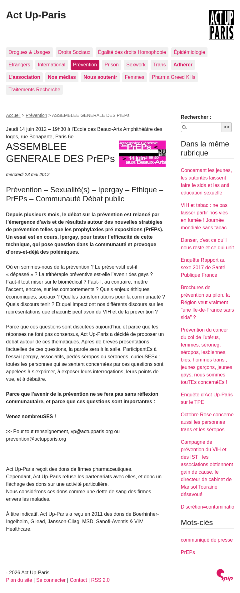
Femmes (134, 77)
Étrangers (19, 64)
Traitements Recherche (34, 89)
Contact (78, 580)
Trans (159, 64)
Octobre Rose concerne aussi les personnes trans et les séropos (207, 422)
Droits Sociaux (74, 52)
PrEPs (188, 552)
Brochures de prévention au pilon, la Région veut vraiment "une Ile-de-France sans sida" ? (207, 302)
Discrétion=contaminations (210, 506)
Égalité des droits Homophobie (132, 52)
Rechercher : (196, 117)
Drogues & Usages (29, 52)
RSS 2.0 (100, 580)
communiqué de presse (207, 540)
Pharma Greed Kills (173, 77)
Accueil (13, 115)
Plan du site (19, 580)
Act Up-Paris (36, 15)
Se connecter (51, 580)
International (51, 64)
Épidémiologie (189, 52)
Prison (112, 64)
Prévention (85, 64)
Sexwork (135, 64)
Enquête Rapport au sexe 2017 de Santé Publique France (203, 267)
